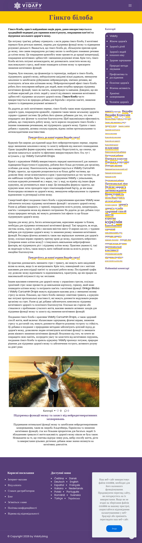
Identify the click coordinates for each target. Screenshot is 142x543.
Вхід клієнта (14, 485)
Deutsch (59, 481)
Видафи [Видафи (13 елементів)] (127, 111)
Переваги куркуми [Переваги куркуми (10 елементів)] (116, 158)
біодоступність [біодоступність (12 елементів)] (114, 194)
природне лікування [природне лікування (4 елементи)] (112, 240)
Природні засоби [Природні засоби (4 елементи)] (110, 177)
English (74, 481)
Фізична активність (120, 88)
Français (74, 485)
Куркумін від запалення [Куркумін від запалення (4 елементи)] (113, 137)
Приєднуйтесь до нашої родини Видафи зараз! (54, 137)
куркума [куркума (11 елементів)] (110, 218)
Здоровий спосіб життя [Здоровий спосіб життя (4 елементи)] (112, 130)
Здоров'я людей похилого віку (118, 53)
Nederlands (76, 488)
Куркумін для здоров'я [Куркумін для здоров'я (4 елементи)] (112, 141)
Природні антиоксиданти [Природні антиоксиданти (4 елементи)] (113, 173)
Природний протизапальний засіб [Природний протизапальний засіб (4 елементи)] (116, 169)
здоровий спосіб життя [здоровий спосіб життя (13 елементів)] (115, 213)
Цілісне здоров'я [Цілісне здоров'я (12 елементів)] (115, 187)
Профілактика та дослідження (118, 75)
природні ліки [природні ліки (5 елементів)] (125, 240)
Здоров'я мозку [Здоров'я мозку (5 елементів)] (111, 126)
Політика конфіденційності (22, 508)
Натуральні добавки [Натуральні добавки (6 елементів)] (114, 155)
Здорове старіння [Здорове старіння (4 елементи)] (124, 126)
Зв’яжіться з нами (17, 502)
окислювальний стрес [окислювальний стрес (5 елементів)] (113, 232)
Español (59, 485)
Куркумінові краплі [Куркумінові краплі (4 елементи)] (111, 145)
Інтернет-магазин (17, 479)
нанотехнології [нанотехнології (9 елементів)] (113, 225)
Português (73, 491)
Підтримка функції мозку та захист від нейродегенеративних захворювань (55, 417)
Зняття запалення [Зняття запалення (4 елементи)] (111, 133)
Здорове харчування (120, 60)
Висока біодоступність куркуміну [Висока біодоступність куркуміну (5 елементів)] (118, 119)
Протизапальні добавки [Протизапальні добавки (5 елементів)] (114, 180)
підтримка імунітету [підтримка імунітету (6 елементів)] (114, 257)
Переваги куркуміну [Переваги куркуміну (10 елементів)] (117, 162)
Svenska (75, 495)
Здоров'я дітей (117, 46)
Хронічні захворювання (117, 95)
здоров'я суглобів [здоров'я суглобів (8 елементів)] (114, 208)
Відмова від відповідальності (23, 513)
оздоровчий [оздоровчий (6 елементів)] (110, 229)
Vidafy (114, 36)
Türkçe (58, 498)
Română (59, 495)
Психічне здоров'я (119, 83)
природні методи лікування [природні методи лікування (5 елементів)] (116, 243)
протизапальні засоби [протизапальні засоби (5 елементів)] (113, 254)
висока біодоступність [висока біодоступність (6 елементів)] (115, 197)
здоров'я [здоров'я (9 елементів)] (123, 204)
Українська (74, 498)
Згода (114, 528)
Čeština (59, 478)
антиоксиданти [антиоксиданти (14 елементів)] (115, 190)
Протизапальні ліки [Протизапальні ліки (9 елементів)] (116, 183)
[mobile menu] (130, 5)
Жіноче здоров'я (118, 41)
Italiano (59, 488)
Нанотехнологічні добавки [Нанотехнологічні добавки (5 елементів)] (115, 152)
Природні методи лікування (119, 67)
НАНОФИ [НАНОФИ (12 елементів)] (112, 148)
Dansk (73, 478)
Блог (10, 496)
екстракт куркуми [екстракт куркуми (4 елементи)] (111, 205)
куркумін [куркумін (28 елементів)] (113, 221)
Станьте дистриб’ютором (21, 491)
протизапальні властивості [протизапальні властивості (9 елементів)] (113, 248)
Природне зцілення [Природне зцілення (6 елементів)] (113, 165)
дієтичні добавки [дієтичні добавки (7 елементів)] (113, 201)
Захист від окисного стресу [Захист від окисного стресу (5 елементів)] (115, 122)
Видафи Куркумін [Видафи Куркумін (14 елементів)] (117, 115)
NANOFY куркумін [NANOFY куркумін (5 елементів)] (113, 111)
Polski (57, 491)
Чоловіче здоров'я (119, 102)
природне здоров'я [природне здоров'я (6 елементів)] (113, 236)
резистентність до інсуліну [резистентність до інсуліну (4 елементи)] (114, 261)
